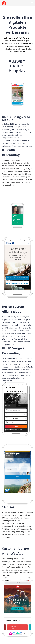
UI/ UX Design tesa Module (16, 118)
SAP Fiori (8, 507)
